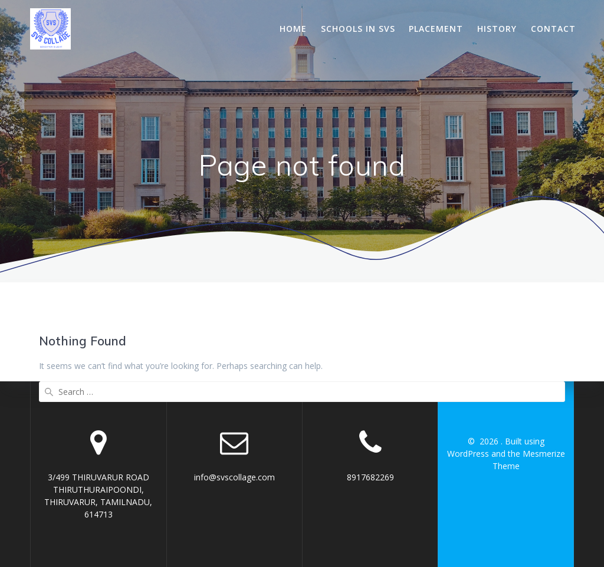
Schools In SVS (358, 28)
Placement (436, 28)
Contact (553, 28)
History (497, 28)
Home (293, 28)
